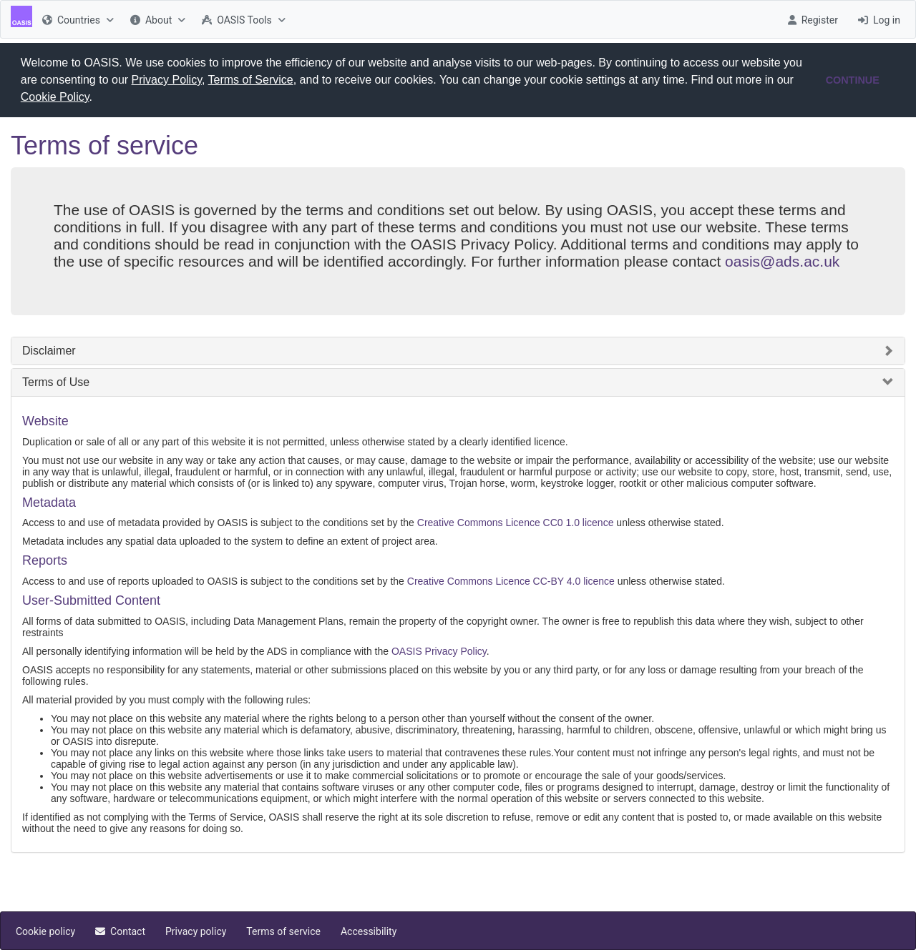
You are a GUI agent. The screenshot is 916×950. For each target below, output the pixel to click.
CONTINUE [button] (853, 80)
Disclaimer (49, 350)
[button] (97, 99)
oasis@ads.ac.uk (782, 260)
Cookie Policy (55, 97)
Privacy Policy (167, 80)
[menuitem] (76, 19)
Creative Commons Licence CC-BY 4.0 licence (511, 580)
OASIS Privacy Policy (439, 650)
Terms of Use (55, 381)
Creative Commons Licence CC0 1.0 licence (515, 522)
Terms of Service (250, 80)
